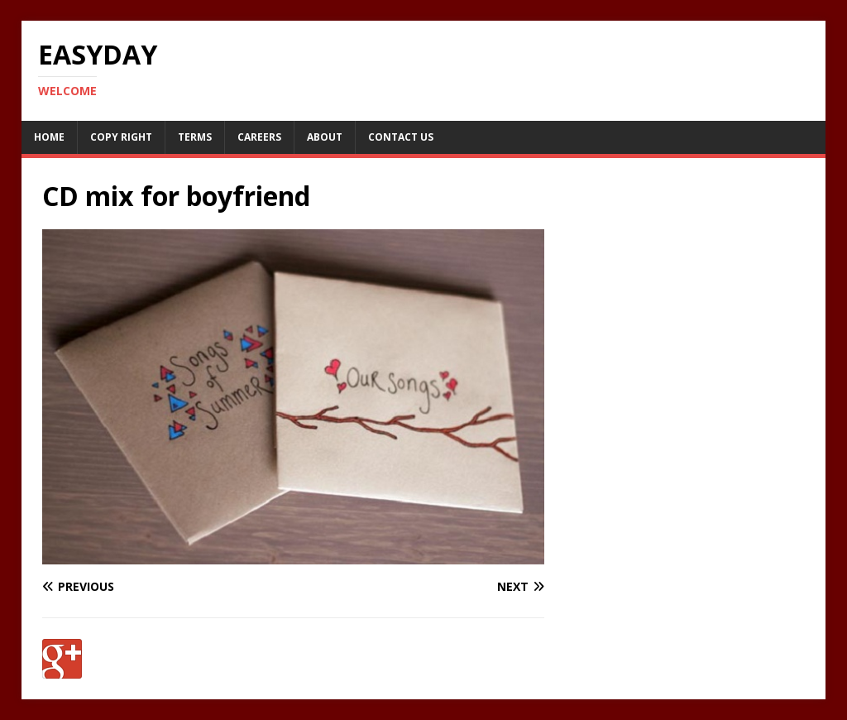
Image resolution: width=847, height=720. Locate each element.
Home (49, 137)
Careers (259, 137)
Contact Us (400, 137)
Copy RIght (121, 137)
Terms (195, 137)
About (324, 137)
